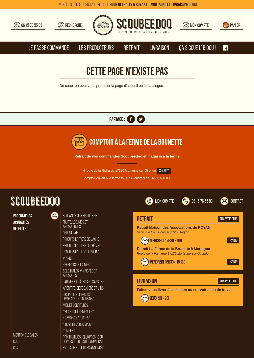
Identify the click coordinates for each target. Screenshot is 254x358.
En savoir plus (228, 219)
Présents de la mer (76, 265)
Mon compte (159, 201)
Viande (67, 258)
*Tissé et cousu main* (78, 324)
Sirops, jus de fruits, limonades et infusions (78, 296)
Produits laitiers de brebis (81, 252)
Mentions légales (25, 335)
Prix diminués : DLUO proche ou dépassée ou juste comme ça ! (83, 339)
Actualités (21, 222)
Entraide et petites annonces (83, 348)
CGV (15, 348)
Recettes (19, 228)
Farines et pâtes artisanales (83, 282)
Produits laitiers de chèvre (82, 245)
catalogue (155, 86)
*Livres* (69, 331)
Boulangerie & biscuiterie (80, 216)
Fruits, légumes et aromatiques (75, 224)
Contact (231, 201)
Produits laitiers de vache (81, 239)
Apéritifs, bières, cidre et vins (83, 288)
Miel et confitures (75, 305)
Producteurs (22, 216)
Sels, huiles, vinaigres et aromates (80, 273)
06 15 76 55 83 (197, 201)
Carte (164, 171)
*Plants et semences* (78, 311)
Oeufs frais (70, 233)
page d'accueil (126, 86)
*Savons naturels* (76, 318)
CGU (15, 341)
